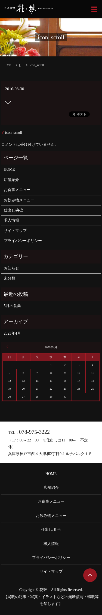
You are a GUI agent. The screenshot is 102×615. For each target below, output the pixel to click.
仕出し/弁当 (14, 210)
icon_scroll (13, 133)
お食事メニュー (17, 190)
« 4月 (8, 346)
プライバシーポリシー (23, 241)
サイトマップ (15, 231)
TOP (8, 65)
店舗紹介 (11, 180)
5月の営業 (12, 306)
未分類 (9, 278)
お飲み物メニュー (19, 200)
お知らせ (11, 268)
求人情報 (11, 220)
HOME (9, 169)
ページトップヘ (90, 575)
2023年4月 (12, 333)
